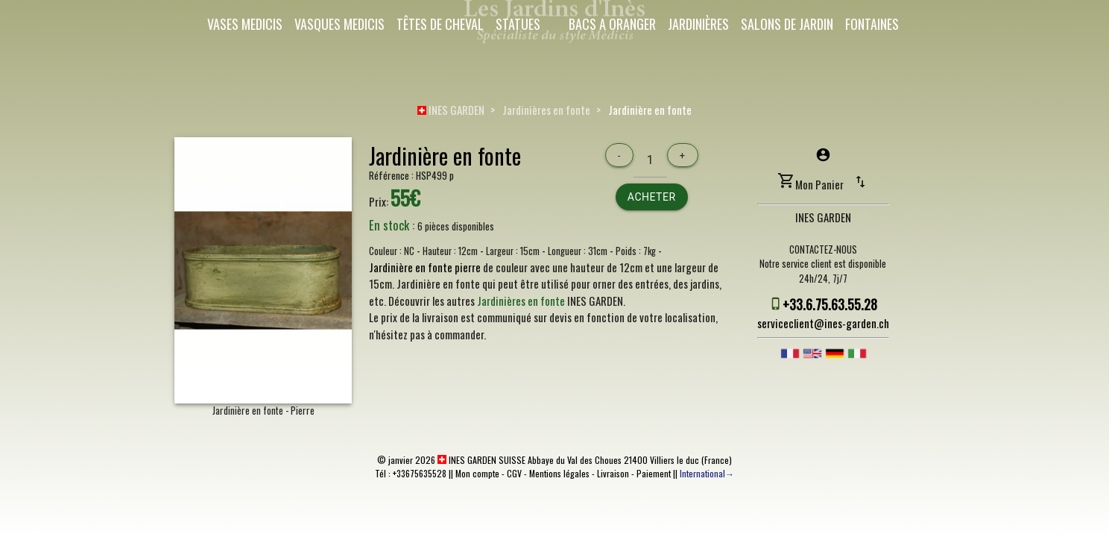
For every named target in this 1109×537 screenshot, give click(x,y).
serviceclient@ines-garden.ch (823, 323)
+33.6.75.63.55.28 (830, 304)
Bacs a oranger (612, 24)
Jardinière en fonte (650, 109)
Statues (518, 24)
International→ (707, 473)
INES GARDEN (450, 109)
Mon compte (477, 473)
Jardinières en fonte (546, 109)
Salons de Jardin (787, 24)
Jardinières (698, 24)
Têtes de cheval (440, 24)
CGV (514, 473)
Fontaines (872, 24)
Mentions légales (559, 473)
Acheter (652, 197)
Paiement (653, 473)
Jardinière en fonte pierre (425, 267)
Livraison (613, 473)
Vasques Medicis (339, 24)
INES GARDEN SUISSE (481, 459)
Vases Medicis (244, 24)
